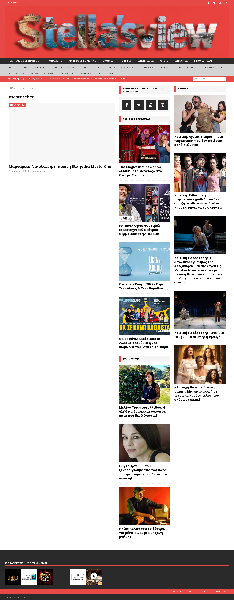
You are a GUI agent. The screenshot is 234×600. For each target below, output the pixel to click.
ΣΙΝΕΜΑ (71, 67)
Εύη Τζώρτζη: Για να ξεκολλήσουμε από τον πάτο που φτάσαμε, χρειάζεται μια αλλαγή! (143, 471)
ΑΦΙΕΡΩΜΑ (86, 73)
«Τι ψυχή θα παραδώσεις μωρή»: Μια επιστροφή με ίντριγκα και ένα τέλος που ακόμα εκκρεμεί (196, 393)
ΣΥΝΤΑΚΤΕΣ (181, 60)
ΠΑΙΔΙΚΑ (111, 67)
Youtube (206, 591)
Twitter (192, 591)
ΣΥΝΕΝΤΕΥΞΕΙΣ (146, 60)
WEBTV (164, 60)
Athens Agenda (146, 67)
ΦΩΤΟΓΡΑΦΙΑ (193, 67)
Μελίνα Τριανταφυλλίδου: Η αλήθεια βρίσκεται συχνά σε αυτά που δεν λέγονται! (142, 411)
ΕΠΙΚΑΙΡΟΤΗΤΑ (68, 73)
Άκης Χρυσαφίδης (38, 170)
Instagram (221, 591)
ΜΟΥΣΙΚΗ (58, 67)
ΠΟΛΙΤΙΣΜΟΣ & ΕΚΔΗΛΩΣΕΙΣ (23, 60)
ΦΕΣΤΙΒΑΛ (164, 67)
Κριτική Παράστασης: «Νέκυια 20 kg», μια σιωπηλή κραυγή (199, 334)
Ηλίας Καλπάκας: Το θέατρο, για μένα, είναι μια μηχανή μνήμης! (142, 532)
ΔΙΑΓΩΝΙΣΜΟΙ (50, 73)
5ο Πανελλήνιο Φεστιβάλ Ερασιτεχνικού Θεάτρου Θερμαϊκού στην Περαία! (139, 229)
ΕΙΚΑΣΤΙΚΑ (209, 67)
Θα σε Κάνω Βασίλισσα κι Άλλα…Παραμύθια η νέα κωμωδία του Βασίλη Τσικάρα (143, 342)
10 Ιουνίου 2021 (18, 170)
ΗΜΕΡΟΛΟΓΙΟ (54, 60)
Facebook (177, 591)
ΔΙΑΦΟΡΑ (107, 60)
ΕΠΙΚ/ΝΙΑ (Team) (203, 60)
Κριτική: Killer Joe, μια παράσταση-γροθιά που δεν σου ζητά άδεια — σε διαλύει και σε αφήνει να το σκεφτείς (198, 201)
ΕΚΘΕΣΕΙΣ (98, 67)
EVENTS (177, 67)
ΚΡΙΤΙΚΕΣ (126, 60)
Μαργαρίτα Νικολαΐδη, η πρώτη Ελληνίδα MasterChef (61, 166)
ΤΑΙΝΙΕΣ (84, 67)
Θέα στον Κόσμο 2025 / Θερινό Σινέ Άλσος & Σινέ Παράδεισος (143, 286)
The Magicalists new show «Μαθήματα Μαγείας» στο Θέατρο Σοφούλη (140, 171)
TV (9, 73)
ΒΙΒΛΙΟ (223, 67)
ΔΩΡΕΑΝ (34, 73)
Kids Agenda (127, 67)
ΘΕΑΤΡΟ (11, 67)
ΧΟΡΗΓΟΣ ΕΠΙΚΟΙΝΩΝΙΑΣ (82, 60)
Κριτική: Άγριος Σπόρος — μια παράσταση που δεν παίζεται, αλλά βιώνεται (198, 140)
